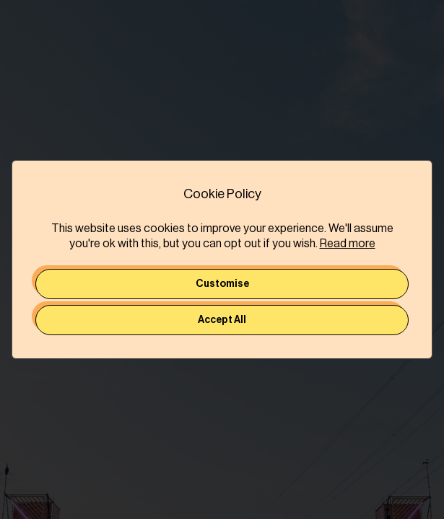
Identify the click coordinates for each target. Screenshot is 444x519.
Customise (222, 284)
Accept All (222, 320)
